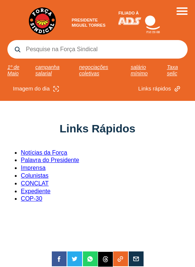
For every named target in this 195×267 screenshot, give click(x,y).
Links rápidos (160, 88)
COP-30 (31, 198)
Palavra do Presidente (50, 160)
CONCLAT (34, 183)
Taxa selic (172, 70)
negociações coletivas (93, 70)
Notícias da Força (44, 152)
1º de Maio (13, 70)
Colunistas (34, 175)
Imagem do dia (37, 88)
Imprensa (33, 168)
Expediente (35, 191)
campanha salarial (48, 70)
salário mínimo (139, 70)
